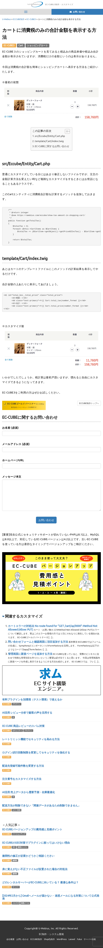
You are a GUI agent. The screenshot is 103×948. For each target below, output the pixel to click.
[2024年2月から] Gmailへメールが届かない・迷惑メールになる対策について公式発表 (50, 897)
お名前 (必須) (10, 427)
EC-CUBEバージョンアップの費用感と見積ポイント (32, 829)
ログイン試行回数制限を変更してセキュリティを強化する (36, 752)
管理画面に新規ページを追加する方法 (30, 653)
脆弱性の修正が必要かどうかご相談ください (28, 855)
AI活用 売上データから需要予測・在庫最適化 (28, 792)
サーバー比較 (90, 939)
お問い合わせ (22, 939)
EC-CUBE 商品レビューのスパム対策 (23, 725)
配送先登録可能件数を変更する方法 (23, 765)
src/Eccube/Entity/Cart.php (50, 136)
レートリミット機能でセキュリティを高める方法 (31, 739)
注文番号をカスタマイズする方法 (21, 778)
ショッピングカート (37, 45)
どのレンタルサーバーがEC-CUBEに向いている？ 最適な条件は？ (40, 882)
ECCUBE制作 (36, 939)
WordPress (62, 939)
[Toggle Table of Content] (66, 131)
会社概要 (10, 939)
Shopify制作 (49, 939)
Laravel (72, 939)
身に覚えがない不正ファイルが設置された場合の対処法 (34, 869)
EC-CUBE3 (9, 45)
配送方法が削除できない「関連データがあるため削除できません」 (41, 805)
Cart (21, 45)
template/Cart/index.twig (49, 141)
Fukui (79, 939)
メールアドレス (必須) (16, 444)
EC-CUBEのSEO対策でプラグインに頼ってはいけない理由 (36, 842)
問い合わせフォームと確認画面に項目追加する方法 (38, 641)
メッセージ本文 (11, 476)
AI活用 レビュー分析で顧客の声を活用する (27, 712)
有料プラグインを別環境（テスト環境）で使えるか (32, 699)
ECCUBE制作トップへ (89, 403)
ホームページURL (13, 460)
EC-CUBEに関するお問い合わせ (52, 146)
